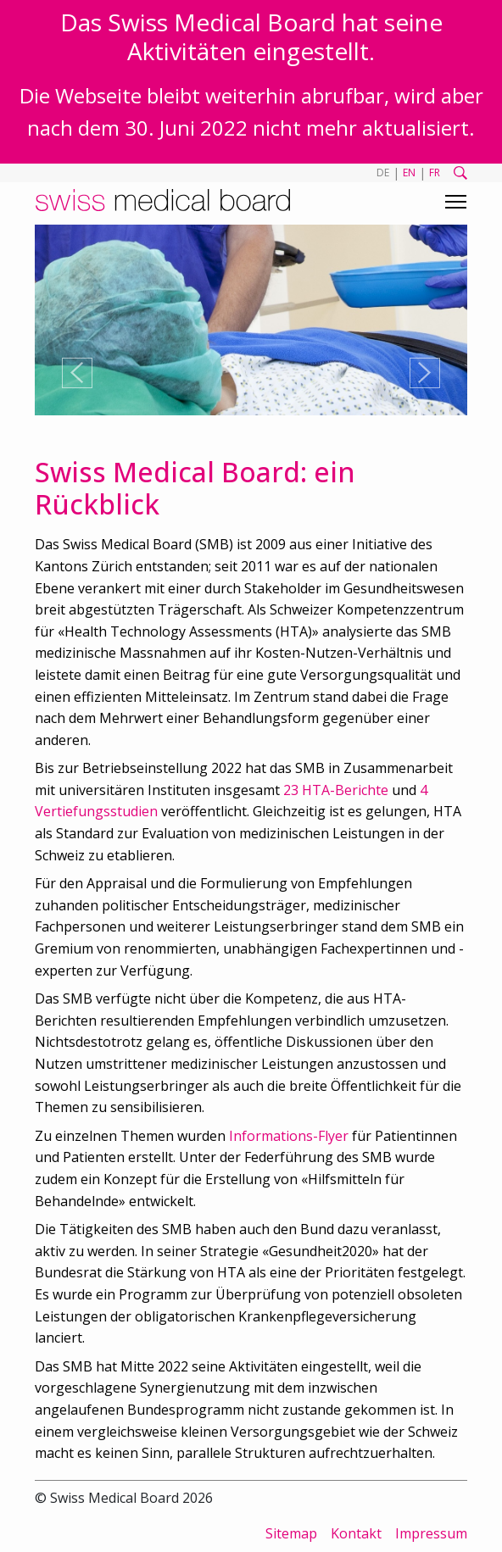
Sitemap (291, 1533)
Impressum (431, 1533)
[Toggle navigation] (455, 202)
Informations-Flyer (289, 1135)
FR (434, 172)
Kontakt (356, 1533)
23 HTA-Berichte (335, 790)
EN (409, 172)
